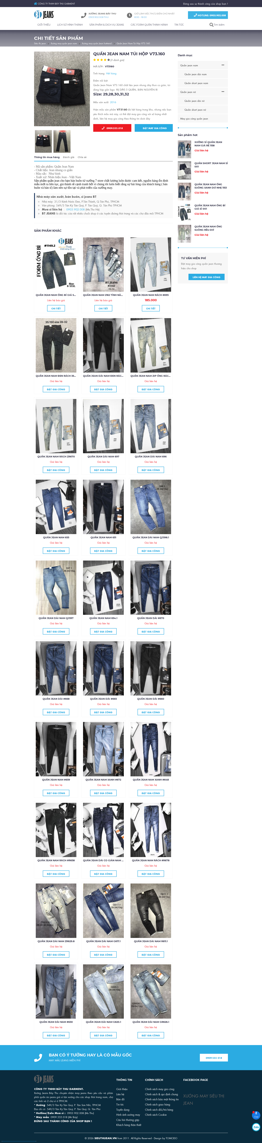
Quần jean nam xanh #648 (151, 788)
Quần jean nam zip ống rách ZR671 (154, 384)
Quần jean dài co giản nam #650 (105, 869)
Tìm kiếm (219, 24)
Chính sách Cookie (156, 1114)
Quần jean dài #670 (150, 627)
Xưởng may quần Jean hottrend (97, 43)
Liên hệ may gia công (206, 285)
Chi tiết (56, 317)
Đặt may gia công (154, 128)
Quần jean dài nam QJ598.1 (151, 546)
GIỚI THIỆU (43, 24)
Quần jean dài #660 (150, 708)
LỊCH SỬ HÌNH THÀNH (70, 24)
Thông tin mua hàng (47, 166)
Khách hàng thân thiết (128, 1124)
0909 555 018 (214, 1066)
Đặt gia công (56, 398)
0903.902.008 (75, 218)
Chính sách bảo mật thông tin (162, 1099)
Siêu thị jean (40, 43)
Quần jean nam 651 (103, 546)
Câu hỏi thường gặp (127, 1119)
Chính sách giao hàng (157, 1104)
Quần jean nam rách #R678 (150, 869)
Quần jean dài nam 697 (103, 465)
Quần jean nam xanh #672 (103, 788)
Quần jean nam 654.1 (103, 627)
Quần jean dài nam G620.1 (103, 1031)
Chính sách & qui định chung (161, 1094)
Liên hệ (120, 1094)
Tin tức (120, 1104)
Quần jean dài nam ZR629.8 (56, 950)
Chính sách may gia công (159, 1089)
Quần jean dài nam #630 (56, 1031)
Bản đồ (120, 1099)
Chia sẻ (82, 166)
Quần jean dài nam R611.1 (151, 950)
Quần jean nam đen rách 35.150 (57, 384)
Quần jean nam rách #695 (151, 304)
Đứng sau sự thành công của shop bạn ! (205, 3)
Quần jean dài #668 (56, 708)
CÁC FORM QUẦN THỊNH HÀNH (149, 24)
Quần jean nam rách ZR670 (56, 465)
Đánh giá (68, 166)
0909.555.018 (112, 128)
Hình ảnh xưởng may (128, 1114)
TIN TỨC (179, 24)
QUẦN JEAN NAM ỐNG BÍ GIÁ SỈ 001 (58, 304)
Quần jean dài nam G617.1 (103, 950)
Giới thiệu (121, 1089)
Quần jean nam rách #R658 (56, 869)
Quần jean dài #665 (103, 708)
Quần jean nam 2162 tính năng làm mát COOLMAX (116, 304)
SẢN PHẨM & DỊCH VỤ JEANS (106, 24)
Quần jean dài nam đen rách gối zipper (110, 384)
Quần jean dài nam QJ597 (56, 627)
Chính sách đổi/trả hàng (159, 1109)
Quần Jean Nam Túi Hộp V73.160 (133, 43)
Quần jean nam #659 (56, 788)
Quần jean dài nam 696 (151, 465)
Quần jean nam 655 (56, 546)
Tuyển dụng (122, 1109)
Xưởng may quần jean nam (64, 43)
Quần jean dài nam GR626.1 (151, 1031)
